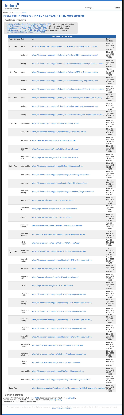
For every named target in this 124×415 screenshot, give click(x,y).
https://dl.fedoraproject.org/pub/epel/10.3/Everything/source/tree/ (59, 328)
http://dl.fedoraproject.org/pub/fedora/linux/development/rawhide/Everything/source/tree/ (69, 388)
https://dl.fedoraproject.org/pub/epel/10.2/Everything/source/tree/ (59, 311)
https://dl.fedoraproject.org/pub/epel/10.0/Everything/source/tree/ (59, 251)
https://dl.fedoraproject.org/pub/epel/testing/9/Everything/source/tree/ (60, 175)
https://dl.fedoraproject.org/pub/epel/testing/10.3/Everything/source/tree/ (62, 337)
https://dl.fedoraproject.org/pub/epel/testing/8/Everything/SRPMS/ (59, 132)
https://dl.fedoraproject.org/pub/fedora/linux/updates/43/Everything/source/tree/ (65, 81)
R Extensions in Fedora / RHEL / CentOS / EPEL (27, 30)
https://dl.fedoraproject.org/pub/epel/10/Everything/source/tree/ (58, 371)
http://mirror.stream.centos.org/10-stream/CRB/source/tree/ (56, 362)
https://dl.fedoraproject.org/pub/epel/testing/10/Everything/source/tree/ (61, 380)
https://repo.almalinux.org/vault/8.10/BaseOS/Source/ (54, 140)
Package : (89, 8)
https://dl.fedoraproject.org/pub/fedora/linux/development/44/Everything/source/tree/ (67, 98)
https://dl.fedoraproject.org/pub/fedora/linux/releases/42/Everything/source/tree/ (65, 46)
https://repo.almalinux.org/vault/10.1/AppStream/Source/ (55, 277)
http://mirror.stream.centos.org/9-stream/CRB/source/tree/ (56, 243)
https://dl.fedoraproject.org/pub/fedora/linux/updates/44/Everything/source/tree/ (65, 106)
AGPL (37, 398)
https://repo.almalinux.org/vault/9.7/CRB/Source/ (52, 217)
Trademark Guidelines (64, 408)
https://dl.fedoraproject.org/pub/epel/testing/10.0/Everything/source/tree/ (62, 260)
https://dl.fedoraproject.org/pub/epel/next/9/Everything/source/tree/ (59, 183)
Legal (54, 408)
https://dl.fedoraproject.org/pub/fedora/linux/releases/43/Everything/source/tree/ (65, 72)
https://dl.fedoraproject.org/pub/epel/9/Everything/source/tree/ (57, 166)
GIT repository (56, 400)
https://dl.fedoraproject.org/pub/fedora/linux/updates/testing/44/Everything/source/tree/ (68, 115)
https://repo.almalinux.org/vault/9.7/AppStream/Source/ (55, 209)
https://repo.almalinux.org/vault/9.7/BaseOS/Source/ (53, 200)
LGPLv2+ (71, 398)
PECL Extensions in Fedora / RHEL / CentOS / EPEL (28, 26)
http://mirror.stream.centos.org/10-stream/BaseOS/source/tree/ (58, 345)
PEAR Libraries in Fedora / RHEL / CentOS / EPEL (27, 28)
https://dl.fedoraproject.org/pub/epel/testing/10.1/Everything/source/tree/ (62, 303)
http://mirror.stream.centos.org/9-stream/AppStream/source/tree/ (58, 234)
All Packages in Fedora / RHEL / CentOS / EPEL (26, 32)
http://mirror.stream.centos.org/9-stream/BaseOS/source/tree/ (57, 226)
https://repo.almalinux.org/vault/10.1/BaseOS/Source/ (54, 268)
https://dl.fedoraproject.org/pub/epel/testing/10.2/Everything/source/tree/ (62, 320)
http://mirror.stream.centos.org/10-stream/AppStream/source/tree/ (59, 354)
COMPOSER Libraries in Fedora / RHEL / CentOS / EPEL (30, 24)
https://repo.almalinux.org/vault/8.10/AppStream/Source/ (55, 149)
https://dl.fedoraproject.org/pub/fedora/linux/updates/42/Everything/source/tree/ (65, 55)
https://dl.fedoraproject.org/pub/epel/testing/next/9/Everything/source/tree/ (63, 192)
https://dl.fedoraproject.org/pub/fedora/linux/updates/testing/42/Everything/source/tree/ (68, 64)
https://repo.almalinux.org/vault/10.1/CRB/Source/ (52, 286)
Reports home (20, 12)
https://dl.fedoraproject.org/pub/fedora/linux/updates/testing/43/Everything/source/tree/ (68, 89)
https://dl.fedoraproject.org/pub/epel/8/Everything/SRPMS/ (56, 123)
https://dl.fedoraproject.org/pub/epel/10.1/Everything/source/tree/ (59, 294)
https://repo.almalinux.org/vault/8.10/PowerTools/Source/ (55, 158)
